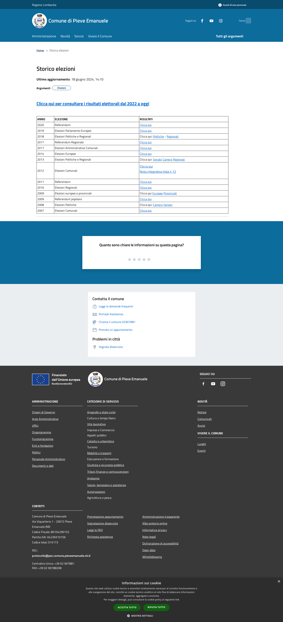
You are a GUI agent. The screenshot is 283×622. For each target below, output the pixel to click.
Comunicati (204, 419)
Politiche (158, 136)
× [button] (278, 581)
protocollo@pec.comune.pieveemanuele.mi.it (61, 555)
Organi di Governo (43, 412)
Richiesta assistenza (100, 536)
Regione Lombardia (44, 5)
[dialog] (141, 600)
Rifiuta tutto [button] (156, 607)
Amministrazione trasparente (161, 516)
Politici (36, 452)
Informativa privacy (154, 530)
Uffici (35, 425)
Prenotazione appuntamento (105, 516)
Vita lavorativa (96, 424)
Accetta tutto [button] (127, 607)
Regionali (172, 136)
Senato (157, 159)
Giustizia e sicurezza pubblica (105, 465)
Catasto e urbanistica (100, 441)
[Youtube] (204, 20)
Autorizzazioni (96, 491)
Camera (167, 159)
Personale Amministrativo (48, 459)
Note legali (149, 536)
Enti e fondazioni (42, 445)
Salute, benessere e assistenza (106, 485)
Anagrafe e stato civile (101, 412)
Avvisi (201, 425)
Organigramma (41, 432)
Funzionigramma (42, 439)
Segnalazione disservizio (102, 523)
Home (40, 50)
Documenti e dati (43, 465)
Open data (148, 550)
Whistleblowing (152, 557)
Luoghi (201, 444)
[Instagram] (213, 20)
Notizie (201, 412)
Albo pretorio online (154, 523)
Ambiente (93, 478)
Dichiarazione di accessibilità (160, 543)
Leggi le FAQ (95, 530)
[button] (141, 616)
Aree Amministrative (45, 419)
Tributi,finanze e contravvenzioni (108, 471)
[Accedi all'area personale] (232, 5)
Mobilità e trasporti (99, 453)
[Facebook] (195, 20)
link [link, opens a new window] (177, 599)
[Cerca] (246, 20)
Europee (157, 193)
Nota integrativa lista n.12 (158, 171)
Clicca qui (146, 125)
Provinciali (170, 193)
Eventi (201, 450)
